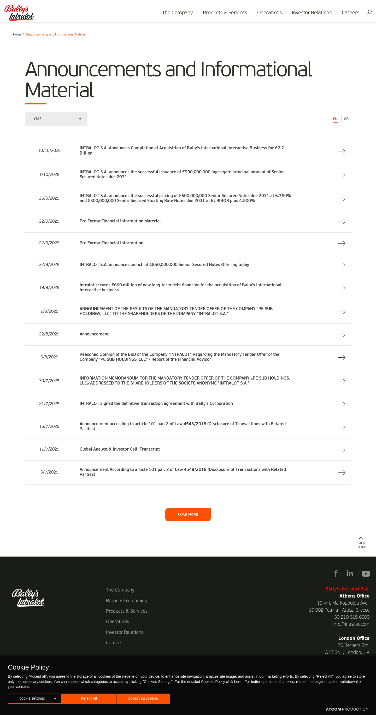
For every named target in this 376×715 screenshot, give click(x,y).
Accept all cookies (147, 698)
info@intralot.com (351, 624)
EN (335, 119)
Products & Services (218, 14)
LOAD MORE (188, 514)
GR (346, 119)
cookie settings (32, 698)
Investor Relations (305, 14)
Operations (262, 14)
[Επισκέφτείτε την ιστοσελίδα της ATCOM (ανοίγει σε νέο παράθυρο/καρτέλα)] (347, 709)
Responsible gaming (126, 601)
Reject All (91, 698)
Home (17, 34)
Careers (343, 14)
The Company (170, 14)
